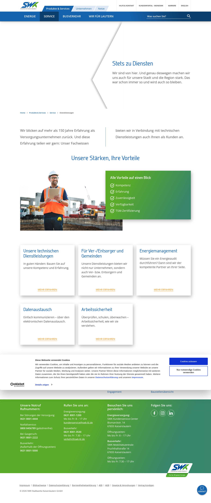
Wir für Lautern (101, 16)
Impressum (137, 490)
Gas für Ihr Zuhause (75, 384)
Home (22, 113)
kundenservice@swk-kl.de (78, 422)
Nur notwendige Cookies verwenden (189, 484)
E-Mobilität (26, 388)
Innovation (113, 384)
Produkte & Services (57, 8)
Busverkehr (72, 16)
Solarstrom (26, 384)
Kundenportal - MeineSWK (151, 5)
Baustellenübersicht (162, 391)
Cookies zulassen (188, 474)
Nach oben (105, 362)
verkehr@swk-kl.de (74, 439)
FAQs (154, 388)
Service (49, 16)
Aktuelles (112, 388)
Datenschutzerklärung (106, 490)
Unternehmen (84, 8)
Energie (30, 16)
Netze (101, 8)
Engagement (114, 391)
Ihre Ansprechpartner (163, 384)
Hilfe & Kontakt (126, 5)
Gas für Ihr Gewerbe (75, 388)
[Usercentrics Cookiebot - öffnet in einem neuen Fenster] (17, 498)
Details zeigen (42, 498)
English (184, 5)
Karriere (172, 5)
